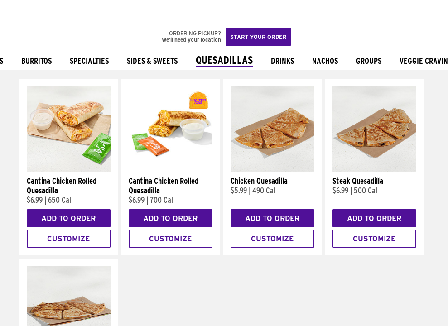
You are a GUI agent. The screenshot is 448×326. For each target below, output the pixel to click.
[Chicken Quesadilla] (272, 169)
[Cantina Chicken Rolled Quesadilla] (69, 169)
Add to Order (68, 218)
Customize (68, 239)
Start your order (258, 37)
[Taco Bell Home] (16, 11)
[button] (37, 11)
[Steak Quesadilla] (374, 169)
